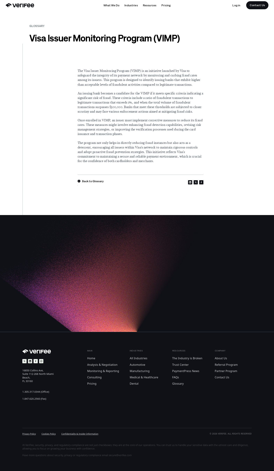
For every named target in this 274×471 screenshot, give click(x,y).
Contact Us (222, 377)
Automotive (137, 365)
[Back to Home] (20, 5)
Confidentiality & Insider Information (79, 433)
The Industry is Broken (187, 358)
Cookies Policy (48, 433)
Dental (134, 384)
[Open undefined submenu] (111, 5)
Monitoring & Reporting (103, 371)
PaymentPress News (185, 371)
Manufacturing (140, 371)
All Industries (138, 358)
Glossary (178, 384)
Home (91, 358)
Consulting (94, 377)
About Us (221, 358)
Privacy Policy (29, 433)
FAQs (175, 377)
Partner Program (226, 371)
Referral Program (226, 365)
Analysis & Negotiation (102, 365)
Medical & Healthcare (144, 377)
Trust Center (180, 365)
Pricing (91, 384)
